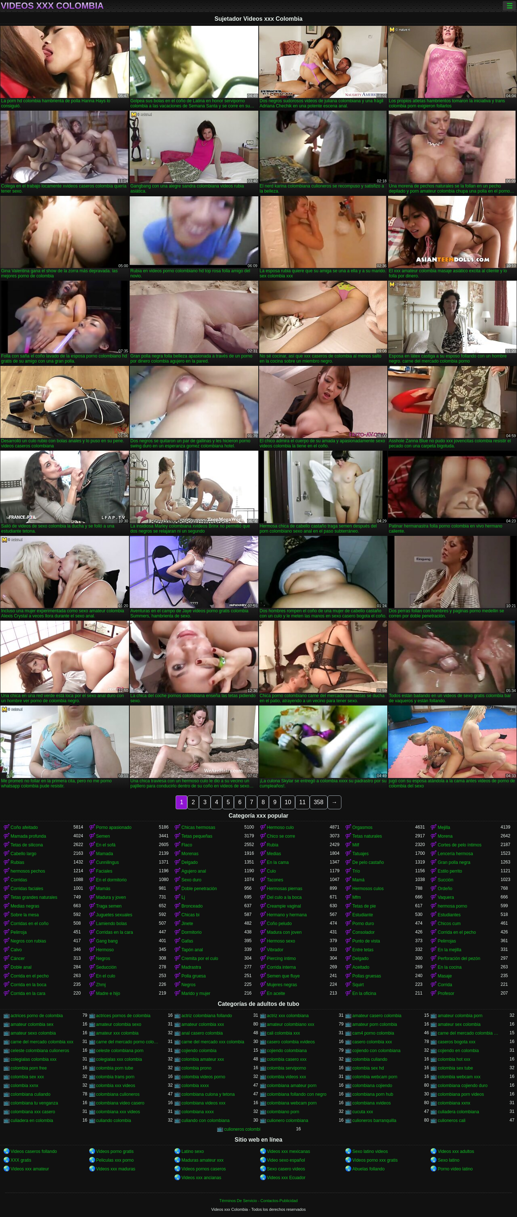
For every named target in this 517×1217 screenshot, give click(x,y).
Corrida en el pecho (457, 932)
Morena (445, 836)
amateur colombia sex (32, 1024)
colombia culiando (369, 1059)
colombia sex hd (368, 1068)
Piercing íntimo (281, 958)
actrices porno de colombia (37, 1015)
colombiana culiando (30, 1094)
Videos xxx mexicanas (288, 1151)
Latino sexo (192, 1151)
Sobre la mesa (25, 914)
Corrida (445, 984)
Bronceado (192, 906)
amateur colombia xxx (202, 1024)
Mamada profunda (28, 836)
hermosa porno (452, 906)
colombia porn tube (114, 1068)
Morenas (190, 853)
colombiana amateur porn (292, 1085)
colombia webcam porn (374, 1076)
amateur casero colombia (377, 1015)
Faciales (104, 871)
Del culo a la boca (284, 897)
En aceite (276, 993)
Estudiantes (449, 914)
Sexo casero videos (286, 1168)
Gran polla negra (454, 862)
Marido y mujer (195, 993)
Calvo (16, 949)
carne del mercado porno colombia (127, 1041)
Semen (103, 836)
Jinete (187, 923)
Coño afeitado (24, 827)
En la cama (278, 862)
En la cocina (449, 967)
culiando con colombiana (205, 1120)
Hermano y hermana (287, 914)
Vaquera (446, 897)
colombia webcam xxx (459, 1076)
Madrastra (191, 967)
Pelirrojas (447, 941)
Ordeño (445, 888)
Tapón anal (192, 949)
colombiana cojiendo (372, 1085)
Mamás (103, 888)
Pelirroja (19, 932)
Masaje (445, 976)
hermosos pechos (28, 871)
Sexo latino (448, 1160)
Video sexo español (286, 1160)
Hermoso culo (280, 827)
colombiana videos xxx (203, 1103)
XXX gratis (21, 1160)
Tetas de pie (364, 906)
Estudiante (362, 914)
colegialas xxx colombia (119, 1059)
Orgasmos (362, 827)
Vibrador (275, 949)
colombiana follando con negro (296, 1094)
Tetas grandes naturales (34, 897)
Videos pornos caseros (203, 1168)
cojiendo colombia (198, 1050)
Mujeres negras (282, 984)
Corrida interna (281, 967)
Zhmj (101, 984)
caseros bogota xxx (456, 1041)
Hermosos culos (368, 888)
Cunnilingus (107, 862)
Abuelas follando (368, 1168)
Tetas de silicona (27, 844)
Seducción (106, 967)
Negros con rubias (28, 941)
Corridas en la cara (114, 932)
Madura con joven (284, 932)
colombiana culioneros (118, 1094)
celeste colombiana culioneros (40, 1050)
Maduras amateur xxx (202, 1160)
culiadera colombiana (458, 1111)
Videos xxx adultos (456, 1151)
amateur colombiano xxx (290, 1024)
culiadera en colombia (32, 1120)
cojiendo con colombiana (376, 1050)
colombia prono (196, 1068)
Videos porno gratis (115, 1151)
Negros (103, 958)
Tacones (275, 879)
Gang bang (107, 941)
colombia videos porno (203, 1076)
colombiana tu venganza (34, 1103)
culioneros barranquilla (374, 1120)
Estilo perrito (450, 871)
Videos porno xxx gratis (375, 1160)
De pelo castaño (368, 862)
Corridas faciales (27, 888)
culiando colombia (113, 1120)
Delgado (189, 862)
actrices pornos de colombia (123, 1015)
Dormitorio (191, 932)
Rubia (272, 844)
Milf (355, 844)
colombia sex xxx (27, 1076)
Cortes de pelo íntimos (459, 844)
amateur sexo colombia (33, 1033)
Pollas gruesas (366, 976)
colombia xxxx (195, 1085)
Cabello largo (23, 853)
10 (288, 802)
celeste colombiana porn (120, 1050)
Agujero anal (193, 871)
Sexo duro (191, 879)
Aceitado (360, 967)
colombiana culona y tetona (208, 1094)
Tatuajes (360, 853)
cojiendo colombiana (287, 1050)
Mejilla (444, 827)
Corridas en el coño (29, 923)
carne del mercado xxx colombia (212, 1041)
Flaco (186, 844)
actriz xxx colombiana (288, 1015)
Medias (274, 853)
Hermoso (105, 949)
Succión (445, 879)
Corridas (19, 879)
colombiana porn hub (372, 1094)
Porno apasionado (114, 827)
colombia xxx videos (115, 1085)
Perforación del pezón (459, 958)
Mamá (358, 879)
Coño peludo (279, 923)
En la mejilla (449, 949)
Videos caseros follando (34, 1151)
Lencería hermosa (455, 853)
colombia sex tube (455, 1068)
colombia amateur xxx (202, 1059)
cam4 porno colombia (373, 1033)
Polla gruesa (193, 976)
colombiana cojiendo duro (462, 1085)
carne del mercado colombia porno (469, 1033)
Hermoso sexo (281, 941)
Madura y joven (111, 897)
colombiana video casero (120, 1103)
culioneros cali (451, 1120)
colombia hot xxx (454, 1059)
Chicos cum (449, 923)
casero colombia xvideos (291, 1041)
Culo (271, 871)
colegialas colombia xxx (33, 1059)
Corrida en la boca (28, 984)
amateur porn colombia (374, 1024)
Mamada (104, 853)
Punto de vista (366, 941)
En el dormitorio (111, 879)
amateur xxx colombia (117, 1033)
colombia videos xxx (286, 1076)
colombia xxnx (24, 1085)
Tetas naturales (367, 836)
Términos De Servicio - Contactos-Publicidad (258, 1200)
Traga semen (109, 906)
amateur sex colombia (459, 1024)
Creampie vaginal (284, 906)
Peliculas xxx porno (115, 1160)
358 (319, 802)
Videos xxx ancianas (201, 1177)
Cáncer (18, 958)
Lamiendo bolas (111, 923)
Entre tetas (362, 949)
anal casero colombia (202, 1033)
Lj (183, 897)
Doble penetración (199, 888)
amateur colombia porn (460, 1015)
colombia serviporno (286, 1068)
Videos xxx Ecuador (286, 1177)
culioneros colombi (242, 1129)
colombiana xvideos (371, 1103)
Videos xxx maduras (116, 1168)
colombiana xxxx (197, 1111)
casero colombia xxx (372, 1041)
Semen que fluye (283, 976)
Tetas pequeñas (196, 836)
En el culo (105, 976)
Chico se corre (281, 836)
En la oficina (364, 993)
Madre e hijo (108, 993)
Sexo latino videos (370, 1151)
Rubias (17, 862)
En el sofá (105, 844)
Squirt (358, 984)
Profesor (446, 993)
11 (302, 802)
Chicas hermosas (198, 827)
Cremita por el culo (199, 958)
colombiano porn (283, 1111)
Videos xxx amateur (30, 1168)
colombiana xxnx (454, 1103)
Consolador (363, 932)
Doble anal (21, 967)
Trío (356, 871)
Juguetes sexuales (114, 914)
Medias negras (25, 906)
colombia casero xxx (287, 1059)
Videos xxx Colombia (52, 6)
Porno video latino (455, 1168)
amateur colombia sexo (118, 1024)
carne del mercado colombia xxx (42, 1041)
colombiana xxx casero (33, 1111)
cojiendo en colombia (458, 1050)
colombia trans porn (115, 1076)
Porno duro (363, 923)
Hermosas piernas (284, 888)
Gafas (187, 941)
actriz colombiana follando (206, 1015)
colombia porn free (29, 1068)
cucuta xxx (362, 1111)
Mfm (356, 897)
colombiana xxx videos (118, 1111)
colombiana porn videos (461, 1094)
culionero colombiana (287, 1120)
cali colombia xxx (283, 1033)
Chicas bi (190, 914)
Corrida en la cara (28, 993)
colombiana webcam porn (292, 1103)
